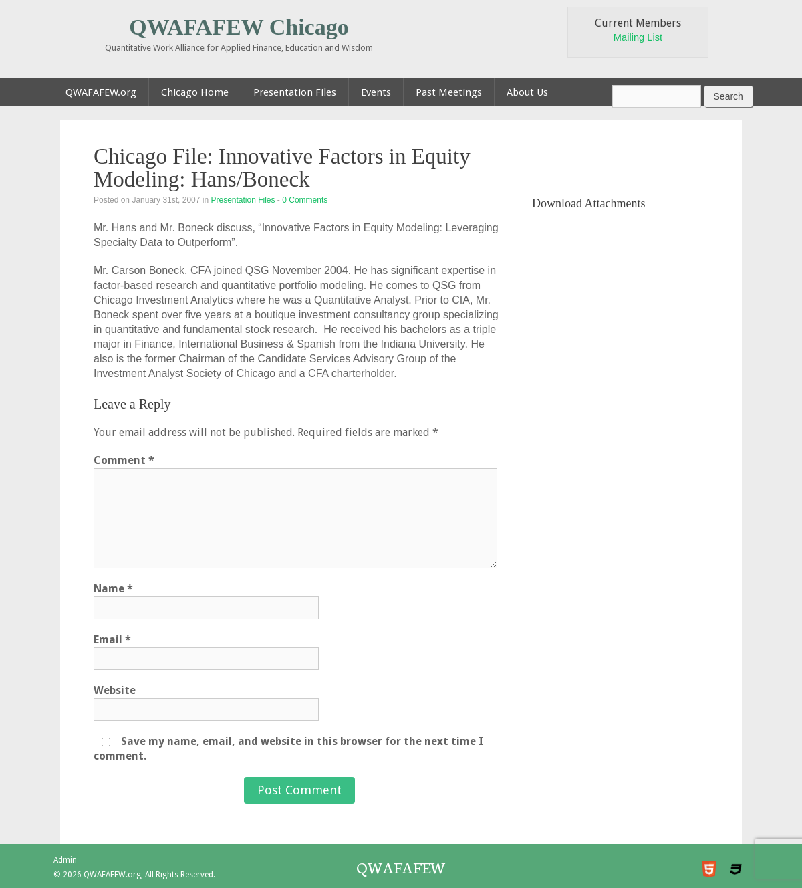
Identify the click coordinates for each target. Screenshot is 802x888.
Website (115, 690)
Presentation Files (243, 200)
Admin (65, 860)
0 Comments (304, 200)
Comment (124, 460)
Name (113, 588)
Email (112, 639)
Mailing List (638, 37)
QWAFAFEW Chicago (238, 27)
